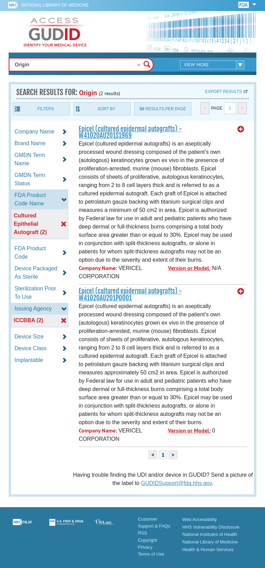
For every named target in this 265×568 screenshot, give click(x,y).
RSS (142, 533)
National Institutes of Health (209, 534)
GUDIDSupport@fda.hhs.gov (176, 483)
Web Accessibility (199, 519)
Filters (45, 108)
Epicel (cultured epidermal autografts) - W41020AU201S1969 (130, 132)
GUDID (55, 32)
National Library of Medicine (55, 5)
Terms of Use (151, 554)
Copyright (147, 540)
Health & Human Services (208, 549)
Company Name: (98, 268)
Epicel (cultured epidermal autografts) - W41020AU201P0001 (130, 294)
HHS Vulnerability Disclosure (210, 527)
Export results (223, 91)
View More (196, 65)
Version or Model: (189, 268)
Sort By (106, 108)
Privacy (145, 547)
